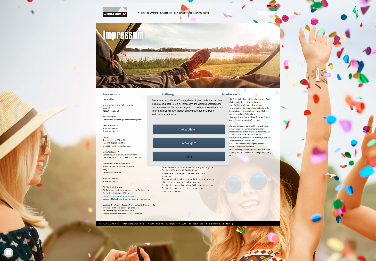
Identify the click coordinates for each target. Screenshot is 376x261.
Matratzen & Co (165, 13)
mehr (188, 156)
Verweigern (188, 143)
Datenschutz (205, 224)
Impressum (194, 224)
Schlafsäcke (152, 13)
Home (138, 13)
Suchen (275, 13)
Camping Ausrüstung (183, 13)
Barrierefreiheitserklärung (222, 224)
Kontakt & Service (201, 13)
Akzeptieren (189, 129)
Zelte (143, 13)
